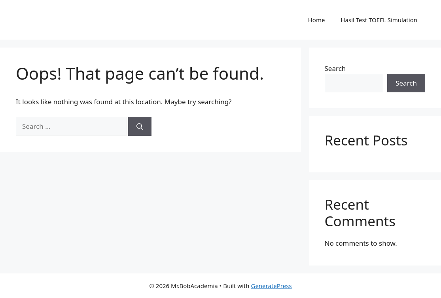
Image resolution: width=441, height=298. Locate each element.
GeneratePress (271, 286)
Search (335, 68)
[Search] (139, 126)
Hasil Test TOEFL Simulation (379, 20)
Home (316, 20)
